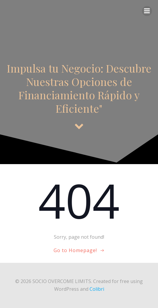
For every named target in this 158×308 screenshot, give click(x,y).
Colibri (97, 289)
